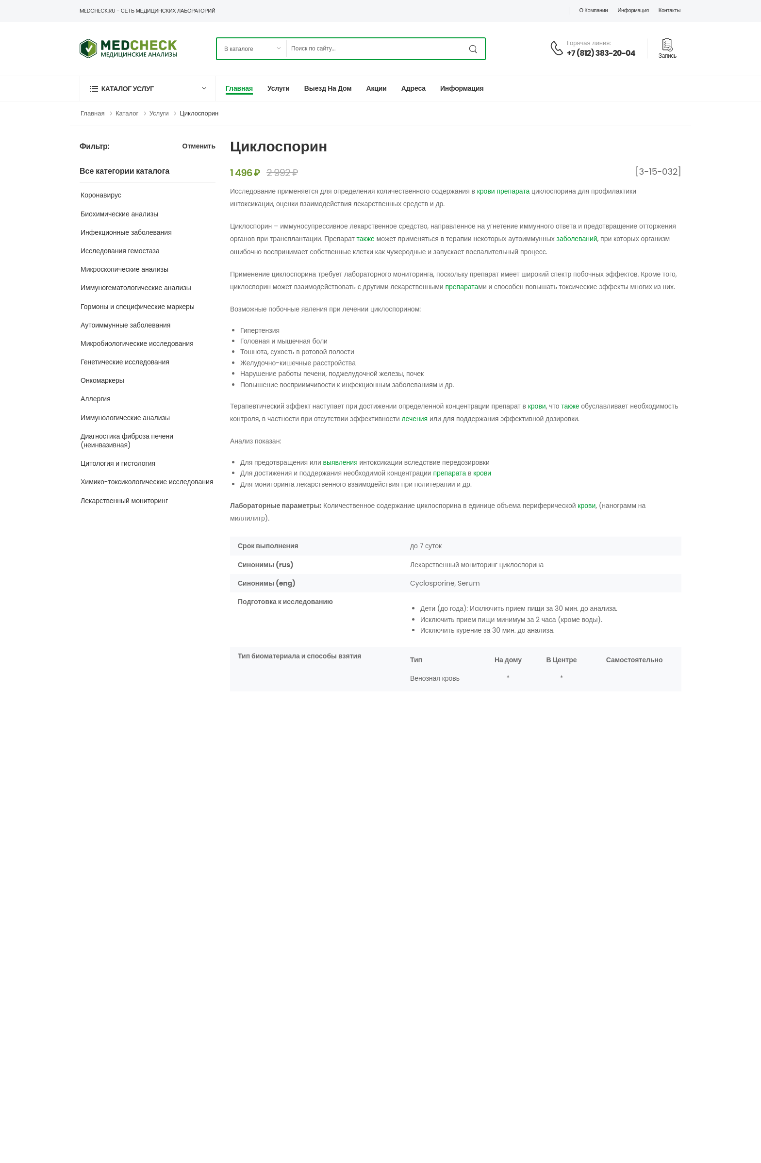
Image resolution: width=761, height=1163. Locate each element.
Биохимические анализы (119, 214)
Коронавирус (101, 195)
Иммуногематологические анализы (136, 288)
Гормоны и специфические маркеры (138, 306)
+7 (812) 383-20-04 (601, 53)
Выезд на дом (328, 88)
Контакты (669, 10)
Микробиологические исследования (137, 343)
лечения (414, 419)
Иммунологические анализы (125, 418)
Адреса (413, 88)
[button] (147, 88)
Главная (239, 88)
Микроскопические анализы (124, 269)
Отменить (198, 147)
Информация (632, 10)
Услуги (278, 88)
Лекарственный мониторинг (124, 501)
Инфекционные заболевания (126, 232)
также (366, 239)
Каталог (127, 113)
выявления (340, 462)
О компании (593, 10)
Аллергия (96, 399)
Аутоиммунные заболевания (125, 325)
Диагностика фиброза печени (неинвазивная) (127, 440)
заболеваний (576, 239)
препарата (512, 191)
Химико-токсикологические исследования (147, 482)
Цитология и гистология (118, 463)
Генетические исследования (125, 362)
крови (486, 191)
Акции (376, 88)
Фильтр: (94, 147)
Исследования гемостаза (120, 251)
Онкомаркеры (102, 380)
